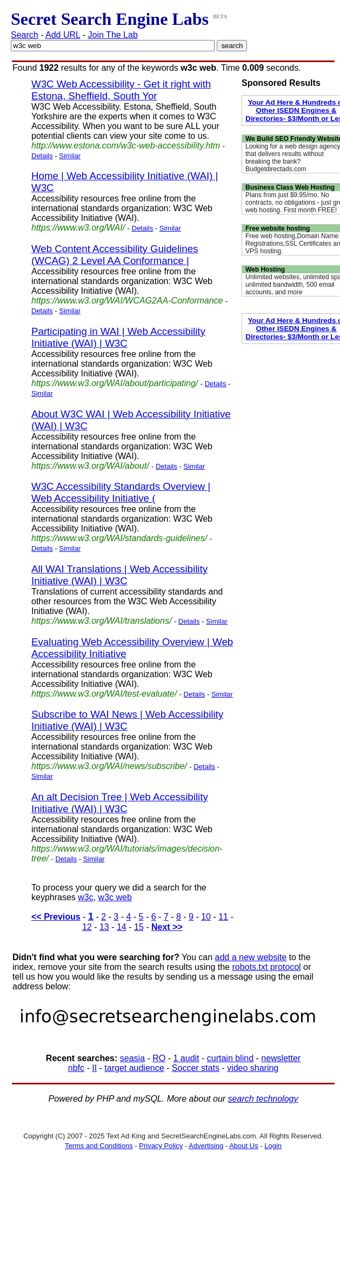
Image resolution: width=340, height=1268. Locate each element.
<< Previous (56, 916)
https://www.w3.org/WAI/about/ (90, 465)
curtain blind (230, 1058)
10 (206, 916)
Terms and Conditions (99, 1146)
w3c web (115, 897)
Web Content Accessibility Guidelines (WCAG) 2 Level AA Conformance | (114, 254)
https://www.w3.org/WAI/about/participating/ (114, 383)
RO (158, 1058)
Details (42, 156)
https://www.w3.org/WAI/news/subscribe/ (109, 766)
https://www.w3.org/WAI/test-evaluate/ (104, 693)
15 (139, 927)
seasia (132, 1058)
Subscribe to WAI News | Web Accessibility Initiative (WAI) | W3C (127, 720)
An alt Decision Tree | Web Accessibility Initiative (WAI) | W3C (119, 802)
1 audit (186, 1058)
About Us (243, 1146)
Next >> (167, 927)
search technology (263, 1098)
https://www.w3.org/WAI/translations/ (101, 620)
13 (104, 927)
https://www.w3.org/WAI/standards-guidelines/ (119, 538)
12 (87, 927)
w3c (85, 897)
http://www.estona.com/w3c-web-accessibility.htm (125, 145)
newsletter (281, 1058)
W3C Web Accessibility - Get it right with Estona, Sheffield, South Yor (121, 90)
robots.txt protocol (266, 967)
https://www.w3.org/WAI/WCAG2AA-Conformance (127, 300)
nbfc (76, 1068)
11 (223, 916)
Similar (70, 156)
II (94, 1068)
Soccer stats (195, 1068)
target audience (134, 1068)
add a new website (251, 957)
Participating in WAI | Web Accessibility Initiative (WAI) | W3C (118, 337)
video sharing (252, 1068)
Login (273, 1146)
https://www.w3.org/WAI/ (78, 227)
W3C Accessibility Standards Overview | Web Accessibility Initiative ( (120, 492)
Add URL (62, 34)
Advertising (206, 1146)
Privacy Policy (161, 1146)
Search (24, 34)
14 (121, 927)
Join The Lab (113, 34)
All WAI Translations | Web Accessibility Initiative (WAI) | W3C (119, 574)
